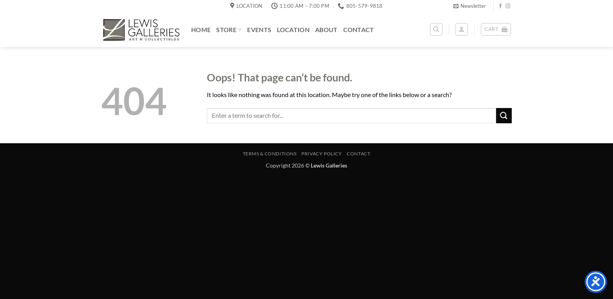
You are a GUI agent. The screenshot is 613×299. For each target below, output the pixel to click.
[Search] (436, 29)
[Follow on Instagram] (507, 6)
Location (293, 29)
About (326, 29)
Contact (358, 29)
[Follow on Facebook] (500, 6)
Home (201, 29)
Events (259, 29)
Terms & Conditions (270, 154)
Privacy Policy (321, 154)
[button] (469, 6)
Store (229, 29)
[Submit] (504, 115)
